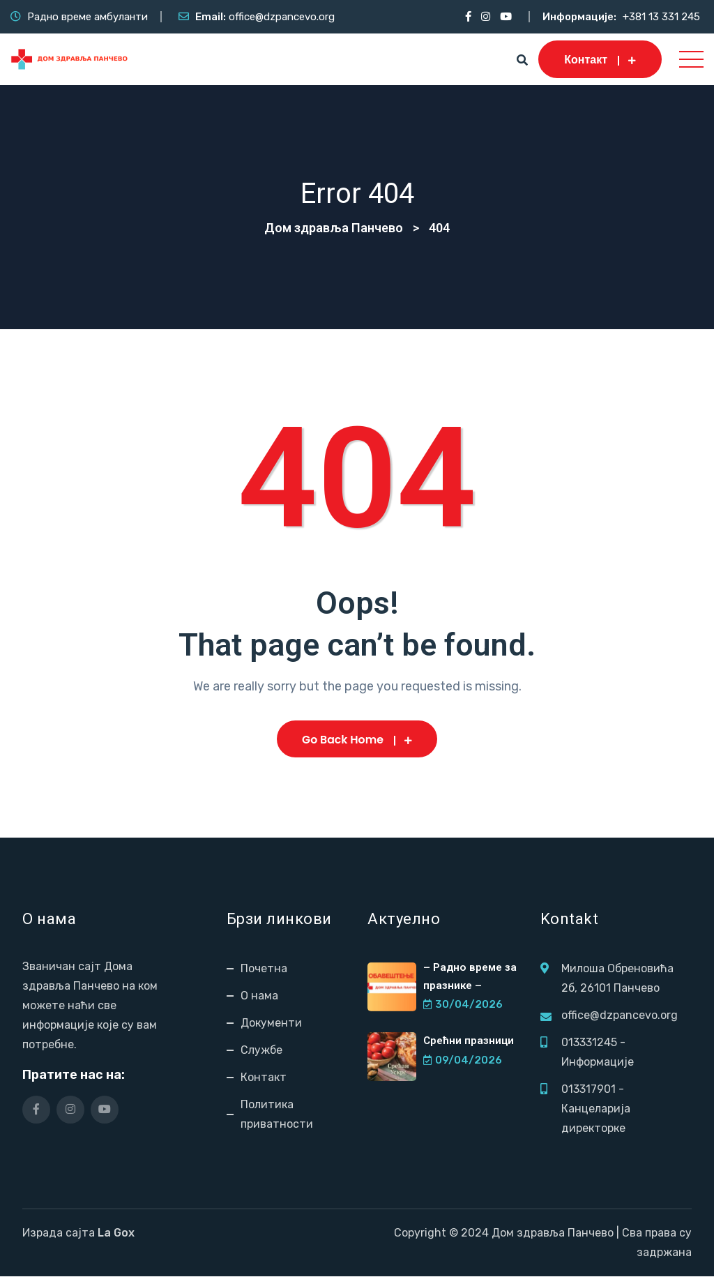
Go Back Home (357, 740)
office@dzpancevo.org (282, 16)
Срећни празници (468, 1041)
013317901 (588, 1089)
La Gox (116, 1233)
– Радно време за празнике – (469, 977)
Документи (271, 1023)
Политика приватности (277, 1114)
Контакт (600, 60)
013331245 (589, 1043)
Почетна (264, 969)
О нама (259, 996)
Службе (261, 1050)
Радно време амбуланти (87, 16)
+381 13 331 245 (661, 16)
